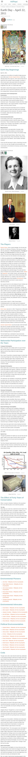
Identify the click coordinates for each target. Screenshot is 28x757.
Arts (2, 4)
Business (14, 4)
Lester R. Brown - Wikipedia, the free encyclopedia (14, 616)
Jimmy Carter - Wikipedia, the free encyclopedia (14, 631)
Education (19, 4)
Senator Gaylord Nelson (14, 77)
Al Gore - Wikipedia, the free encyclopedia (12, 634)
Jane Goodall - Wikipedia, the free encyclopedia (14, 647)
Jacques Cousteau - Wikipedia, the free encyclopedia (15, 612)
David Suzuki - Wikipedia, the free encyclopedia (14, 642)
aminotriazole (20, 278)
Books (9, 4)
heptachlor (5, 273)
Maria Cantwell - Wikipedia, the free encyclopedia (14, 649)
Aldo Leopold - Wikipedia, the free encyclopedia (14, 610)
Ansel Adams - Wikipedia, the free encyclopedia (14, 607)
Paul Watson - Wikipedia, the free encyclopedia (14, 645)
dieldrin (25, 271)
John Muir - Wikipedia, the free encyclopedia (13, 581)
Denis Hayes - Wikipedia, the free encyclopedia (14, 629)
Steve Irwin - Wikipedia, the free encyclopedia (13, 640)
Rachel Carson (4, 247)
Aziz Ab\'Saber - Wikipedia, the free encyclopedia (14, 614)
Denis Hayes (3, 309)
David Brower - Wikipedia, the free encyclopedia (14, 636)
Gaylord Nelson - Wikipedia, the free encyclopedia (14, 627)
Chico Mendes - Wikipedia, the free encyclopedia (14, 620)
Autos (5, 4)
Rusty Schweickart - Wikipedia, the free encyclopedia (15, 638)
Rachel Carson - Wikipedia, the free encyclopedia (14, 618)
